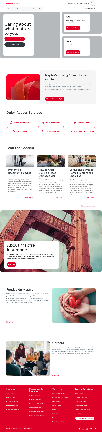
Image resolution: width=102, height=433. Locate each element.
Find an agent (56, 402)
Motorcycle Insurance (12, 410)
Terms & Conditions (81, 406)
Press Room (55, 414)
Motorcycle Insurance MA (36, 412)
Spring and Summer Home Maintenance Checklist (81, 173)
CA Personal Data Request (84, 419)
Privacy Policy (79, 394)
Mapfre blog (55, 410)
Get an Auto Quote (73, 28)
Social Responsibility (58, 423)
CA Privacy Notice (80, 402)
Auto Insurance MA (34, 396)
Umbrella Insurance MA (36, 408)
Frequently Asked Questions (60, 398)
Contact (35, 9)
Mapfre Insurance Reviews (37, 416)
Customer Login (71, 3)
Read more (11, 265)
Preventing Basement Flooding (19, 172)
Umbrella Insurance (12, 406)
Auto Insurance (10, 394)
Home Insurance (11, 398)
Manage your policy (58, 394)
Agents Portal (83, 3)
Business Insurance (12, 402)
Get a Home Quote (73, 52)
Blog (40, 9)
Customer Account (15, 39)
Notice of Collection (81, 398)
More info (9, 323)
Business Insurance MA (36, 404)
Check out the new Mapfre (54, 99)
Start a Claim (15, 44)
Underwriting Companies (82, 410)
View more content (87, 207)
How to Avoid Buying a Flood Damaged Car (47, 173)
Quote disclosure (80, 414)
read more (28, 198)
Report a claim (56, 406)
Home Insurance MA (35, 400)
